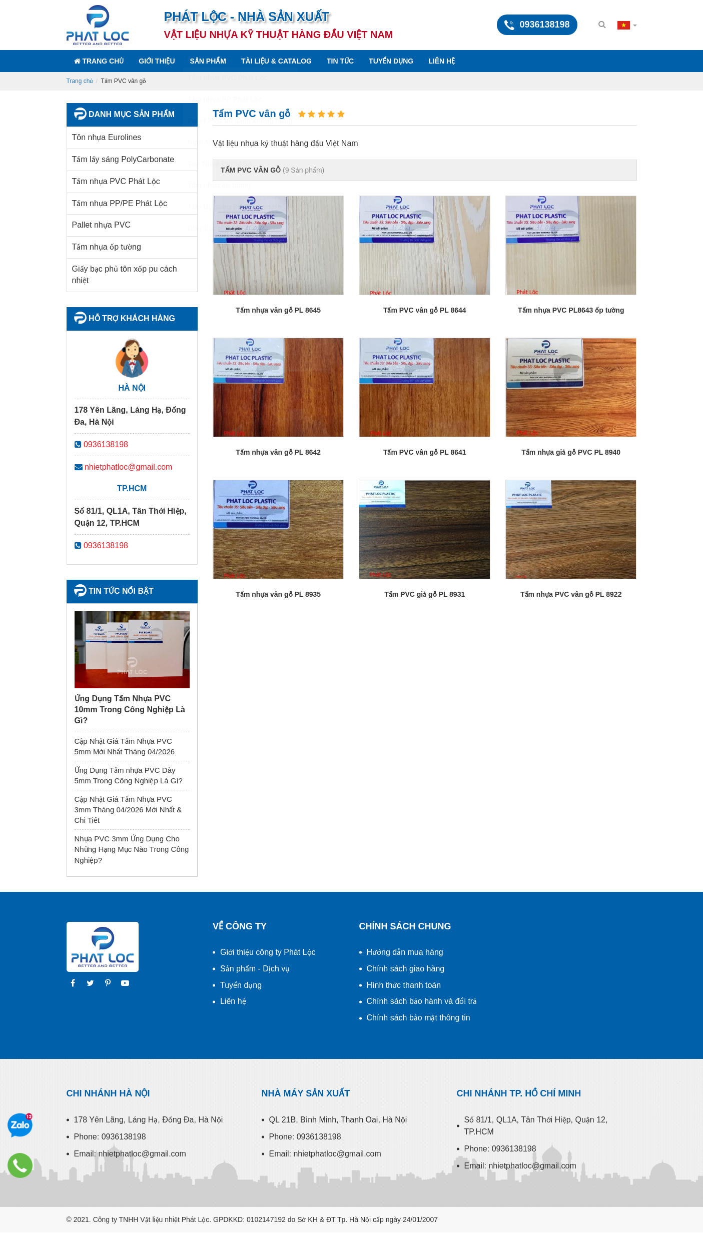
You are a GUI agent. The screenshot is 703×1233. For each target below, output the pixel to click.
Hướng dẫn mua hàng (405, 952)
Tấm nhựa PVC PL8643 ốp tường (571, 310)
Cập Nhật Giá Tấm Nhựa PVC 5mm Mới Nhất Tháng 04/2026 (125, 746)
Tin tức (340, 61)
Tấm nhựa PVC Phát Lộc (116, 181)
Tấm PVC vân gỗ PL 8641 (424, 452)
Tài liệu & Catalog (276, 61)
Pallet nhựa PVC (101, 225)
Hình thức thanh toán (404, 985)
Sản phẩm (208, 61)
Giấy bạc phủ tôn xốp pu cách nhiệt (124, 275)
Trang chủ (99, 61)
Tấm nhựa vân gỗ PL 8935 (278, 594)
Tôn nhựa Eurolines (107, 137)
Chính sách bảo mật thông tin (418, 1017)
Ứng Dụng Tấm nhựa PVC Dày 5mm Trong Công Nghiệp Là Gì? (129, 775)
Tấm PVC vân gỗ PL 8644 (424, 310)
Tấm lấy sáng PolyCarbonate (123, 159)
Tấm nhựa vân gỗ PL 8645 (278, 310)
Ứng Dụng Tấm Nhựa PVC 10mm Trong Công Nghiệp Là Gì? (130, 709)
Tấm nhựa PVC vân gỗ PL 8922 (570, 594)
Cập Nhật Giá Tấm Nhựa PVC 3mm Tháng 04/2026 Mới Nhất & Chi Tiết (128, 810)
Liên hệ (441, 61)
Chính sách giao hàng (406, 968)
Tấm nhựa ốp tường (106, 247)
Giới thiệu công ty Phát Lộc (268, 952)
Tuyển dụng (391, 61)
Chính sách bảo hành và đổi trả (422, 1001)
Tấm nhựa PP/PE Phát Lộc (120, 203)
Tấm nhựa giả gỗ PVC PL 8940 (570, 452)
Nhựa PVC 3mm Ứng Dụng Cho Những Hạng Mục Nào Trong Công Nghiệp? (132, 849)
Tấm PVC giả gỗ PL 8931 (424, 594)
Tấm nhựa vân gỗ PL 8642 (278, 452)
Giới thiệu (157, 61)
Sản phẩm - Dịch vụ (255, 968)
